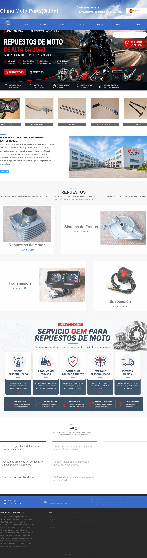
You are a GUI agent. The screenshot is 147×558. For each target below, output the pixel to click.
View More (4, 173)
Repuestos (44, 24)
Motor (26, 24)
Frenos (81, 24)
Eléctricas (62, 24)
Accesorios (99, 24)
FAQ (117, 24)
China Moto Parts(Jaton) (29, 10)
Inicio (8, 24)
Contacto (136, 24)
